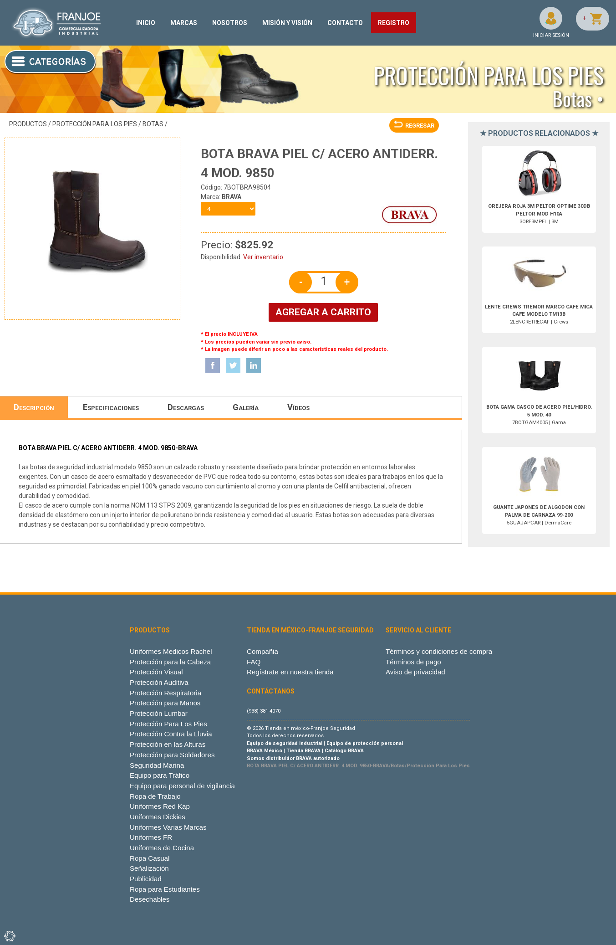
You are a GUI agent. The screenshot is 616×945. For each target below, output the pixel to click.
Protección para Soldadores (172, 755)
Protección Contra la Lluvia (171, 734)
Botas (153, 124)
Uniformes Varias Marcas (168, 827)
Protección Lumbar (159, 713)
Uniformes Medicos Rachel (171, 651)
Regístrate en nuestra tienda (290, 672)
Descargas (186, 407)
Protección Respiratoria (165, 693)
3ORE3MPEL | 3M (539, 214)
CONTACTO (345, 22)
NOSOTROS (229, 22)
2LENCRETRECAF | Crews (539, 314)
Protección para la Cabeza (170, 662)
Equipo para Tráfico (159, 775)
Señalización (149, 868)
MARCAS (183, 22)
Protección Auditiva (159, 682)
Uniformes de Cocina (162, 848)
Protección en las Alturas (167, 744)
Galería (246, 407)
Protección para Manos (165, 703)
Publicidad (146, 879)
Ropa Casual (149, 858)
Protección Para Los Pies (94, 124)
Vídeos (298, 407)
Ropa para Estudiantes (165, 889)
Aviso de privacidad (415, 672)
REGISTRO (393, 22)
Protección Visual (156, 672)
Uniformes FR (151, 837)
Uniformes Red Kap (160, 806)
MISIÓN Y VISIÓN (287, 22)
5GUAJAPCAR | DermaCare (539, 515)
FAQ (253, 662)
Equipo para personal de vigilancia (182, 786)
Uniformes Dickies (157, 817)
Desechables (149, 899)
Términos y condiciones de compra (439, 651)
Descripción (34, 407)
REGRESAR (414, 125)
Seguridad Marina (157, 765)
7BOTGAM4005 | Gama (539, 415)
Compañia (262, 651)
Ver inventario (263, 257)
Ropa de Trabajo (155, 796)
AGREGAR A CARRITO (323, 312)
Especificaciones (111, 407)
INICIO (145, 22)
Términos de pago (413, 662)
